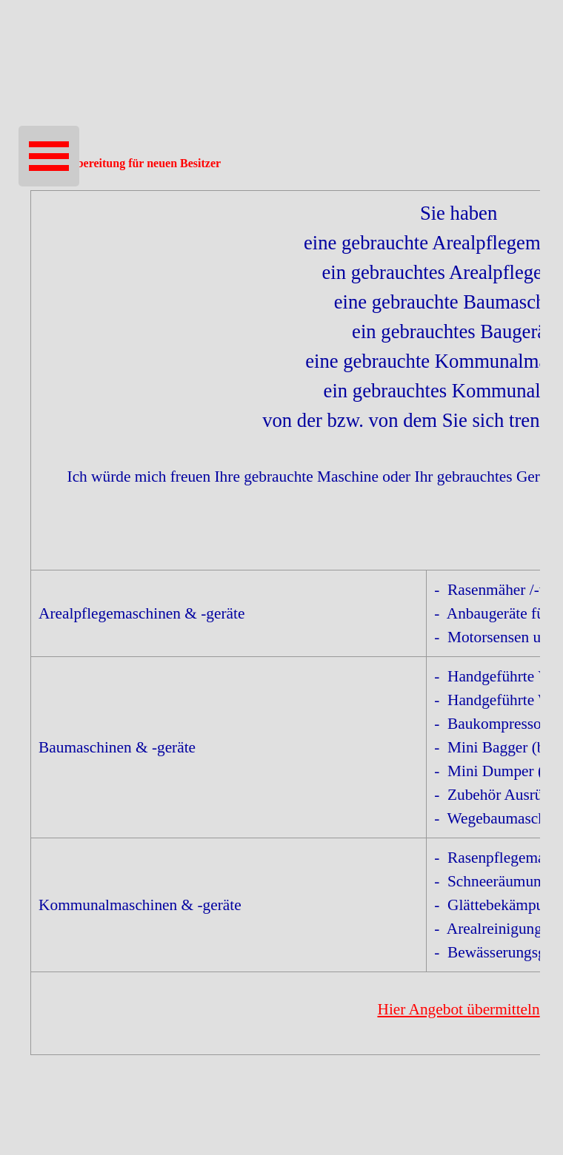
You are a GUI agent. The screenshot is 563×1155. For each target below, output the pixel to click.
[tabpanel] (281, 622)
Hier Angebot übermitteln (458, 1009)
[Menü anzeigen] (49, 156)
